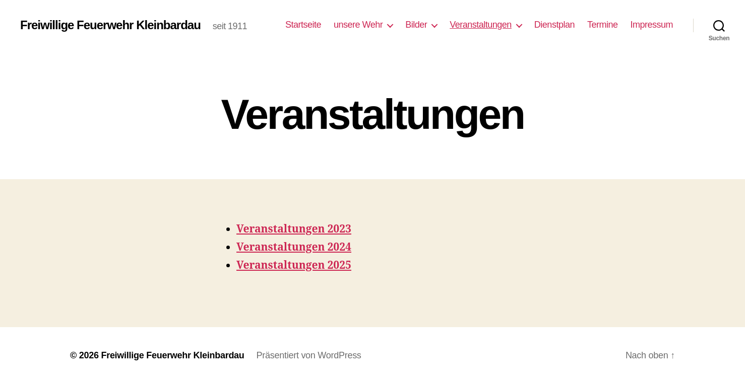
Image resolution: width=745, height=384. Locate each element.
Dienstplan (554, 25)
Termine (602, 25)
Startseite (303, 25)
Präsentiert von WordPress (309, 355)
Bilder (416, 25)
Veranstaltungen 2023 (293, 229)
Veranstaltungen (481, 25)
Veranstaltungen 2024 (293, 247)
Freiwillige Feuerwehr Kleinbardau (110, 25)
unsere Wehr (358, 25)
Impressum (651, 25)
